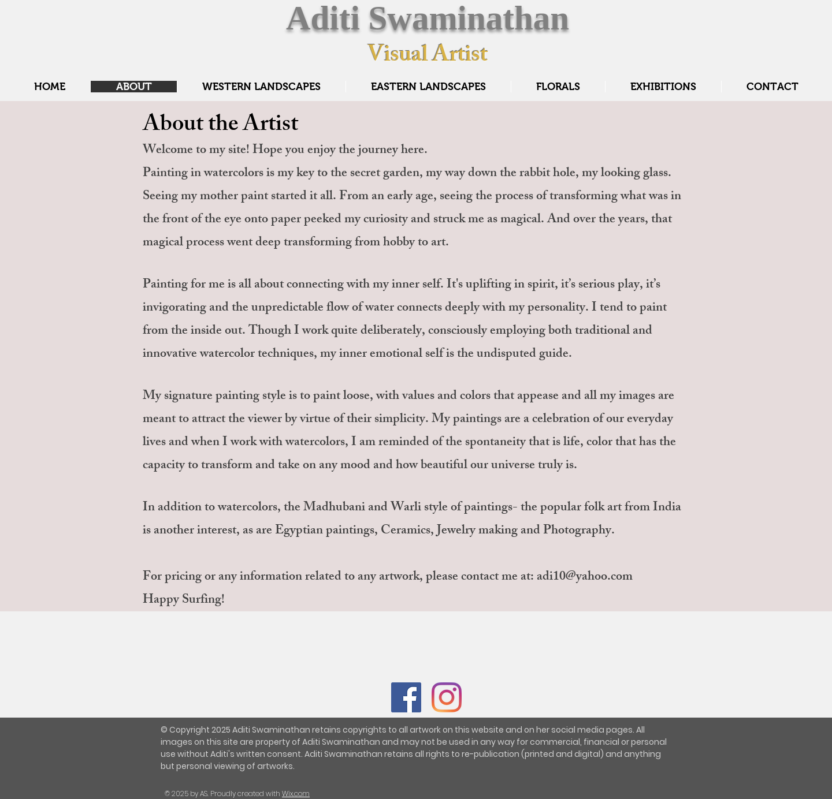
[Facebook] (406, 697)
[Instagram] (447, 697)
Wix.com (296, 793)
